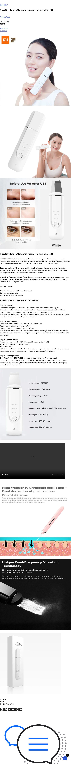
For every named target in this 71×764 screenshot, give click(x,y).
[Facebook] (2, 709)
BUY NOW (4, 5)
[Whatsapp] (20, 709)
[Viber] (17, 709)
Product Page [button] (5, 17)
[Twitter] (9, 709)
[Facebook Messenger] (5, 709)
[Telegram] (13, 709)
